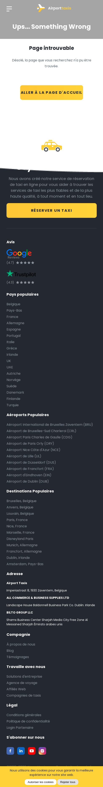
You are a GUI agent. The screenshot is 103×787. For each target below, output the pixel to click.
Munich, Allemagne (22, 545)
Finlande (13, 398)
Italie (10, 342)
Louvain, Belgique (20, 513)
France (12, 316)
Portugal (14, 335)
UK (9, 360)
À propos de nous (21, 644)
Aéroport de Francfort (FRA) (30, 468)
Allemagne (15, 323)
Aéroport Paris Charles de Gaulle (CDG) (39, 437)
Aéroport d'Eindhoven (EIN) (29, 475)
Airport (54, 8)
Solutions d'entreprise (24, 676)
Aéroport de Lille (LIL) (24, 456)
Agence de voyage (22, 682)
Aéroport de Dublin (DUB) (28, 481)
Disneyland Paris (20, 538)
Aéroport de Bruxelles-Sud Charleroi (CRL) (41, 431)
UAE (10, 367)
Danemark (15, 392)
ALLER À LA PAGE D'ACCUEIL (51, 92)
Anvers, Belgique (20, 507)
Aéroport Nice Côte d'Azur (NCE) (33, 449)
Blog (10, 650)
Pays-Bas (14, 310)
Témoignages (18, 657)
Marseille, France (20, 532)
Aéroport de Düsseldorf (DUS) (31, 462)
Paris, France (17, 519)
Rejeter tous (67, 782)
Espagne (14, 329)
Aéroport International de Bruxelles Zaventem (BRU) (50, 424)
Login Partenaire (20, 727)
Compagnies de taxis (24, 695)
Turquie (13, 405)
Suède (12, 386)
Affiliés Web (16, 689)
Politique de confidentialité (28, 721)
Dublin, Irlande (18, 557)
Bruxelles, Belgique (22, 501)
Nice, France (17, 526)
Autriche (14, 373)
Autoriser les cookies (40, 782)
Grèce (12, 348)
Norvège (14, 379)
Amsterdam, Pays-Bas (25, 564)
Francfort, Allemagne (24, 551)
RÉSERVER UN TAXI (51, 210)
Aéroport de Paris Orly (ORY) (30, 443)
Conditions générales (24, 715)
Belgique (13, 304)
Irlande (12, 354)
